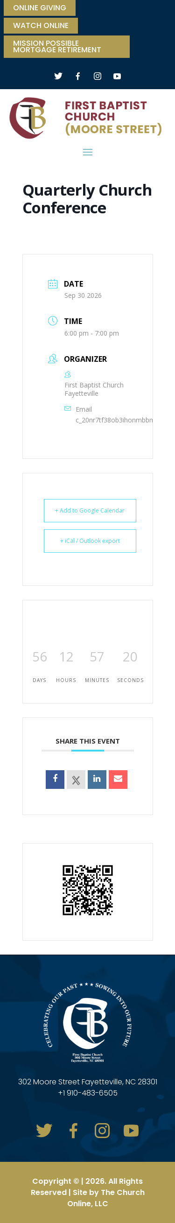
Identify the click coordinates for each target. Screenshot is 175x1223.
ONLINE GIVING (39, 9)
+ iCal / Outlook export (90, 541)
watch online (41, 26)
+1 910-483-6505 (88, 1093)
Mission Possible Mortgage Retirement (57, 47)
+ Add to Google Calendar (90, 510)
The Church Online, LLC (106, 1198)
